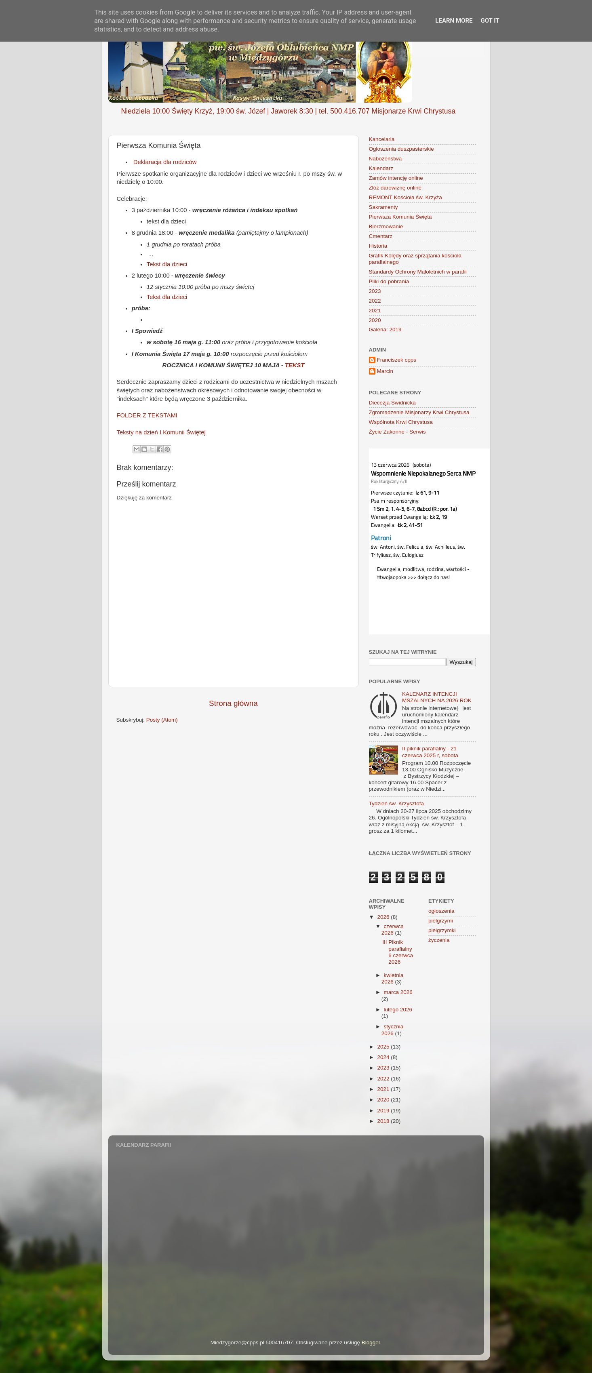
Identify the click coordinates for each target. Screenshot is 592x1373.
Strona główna (233, 703)
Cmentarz (381, 236)
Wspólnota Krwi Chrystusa (401, 422)
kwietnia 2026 (392, 978)
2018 (384, 1121)
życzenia (439, 940)
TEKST (295, 365)
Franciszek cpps (397, 360)
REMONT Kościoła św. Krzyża (405, 197)
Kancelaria (382, 139)
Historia (378, 246)
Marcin (385, 371)
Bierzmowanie (386, 226)
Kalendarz (381, 168)
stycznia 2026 (392, 1029)
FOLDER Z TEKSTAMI (147, 415)
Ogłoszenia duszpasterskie (401, 149)
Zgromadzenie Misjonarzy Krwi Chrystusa (419, 412)
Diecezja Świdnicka (392, 403)
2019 (384, 1111)
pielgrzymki (442, 930)
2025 (384, 1047)
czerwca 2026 (392, 929)
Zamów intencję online (396, 178)
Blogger (371, 1342)
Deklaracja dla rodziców (164, 162)
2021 (375, 310)
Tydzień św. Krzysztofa (396, 803)
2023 (375, 291)
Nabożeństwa (385, 159)
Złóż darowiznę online (395, 188)
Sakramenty (383, 207)
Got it (489, 20)
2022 (375, 301)
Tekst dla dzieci (167, 264)
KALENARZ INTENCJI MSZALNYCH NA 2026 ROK (437, 697)
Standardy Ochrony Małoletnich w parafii (418, 272)
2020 (375, 320)
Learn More (453, 20)
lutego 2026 (398, 1010)
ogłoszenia (441, 911)
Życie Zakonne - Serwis (397, 432)
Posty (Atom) (162, 720)
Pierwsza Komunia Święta (400, 217)
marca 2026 (398, 992)
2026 (384, 917)
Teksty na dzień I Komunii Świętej (161, 432)
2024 (384, 1057)
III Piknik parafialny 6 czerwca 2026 (397, 952)
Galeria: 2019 (385, 329)
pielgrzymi (440, 921)
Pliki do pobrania (389, 281)
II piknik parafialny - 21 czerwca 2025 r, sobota (430, 751)
